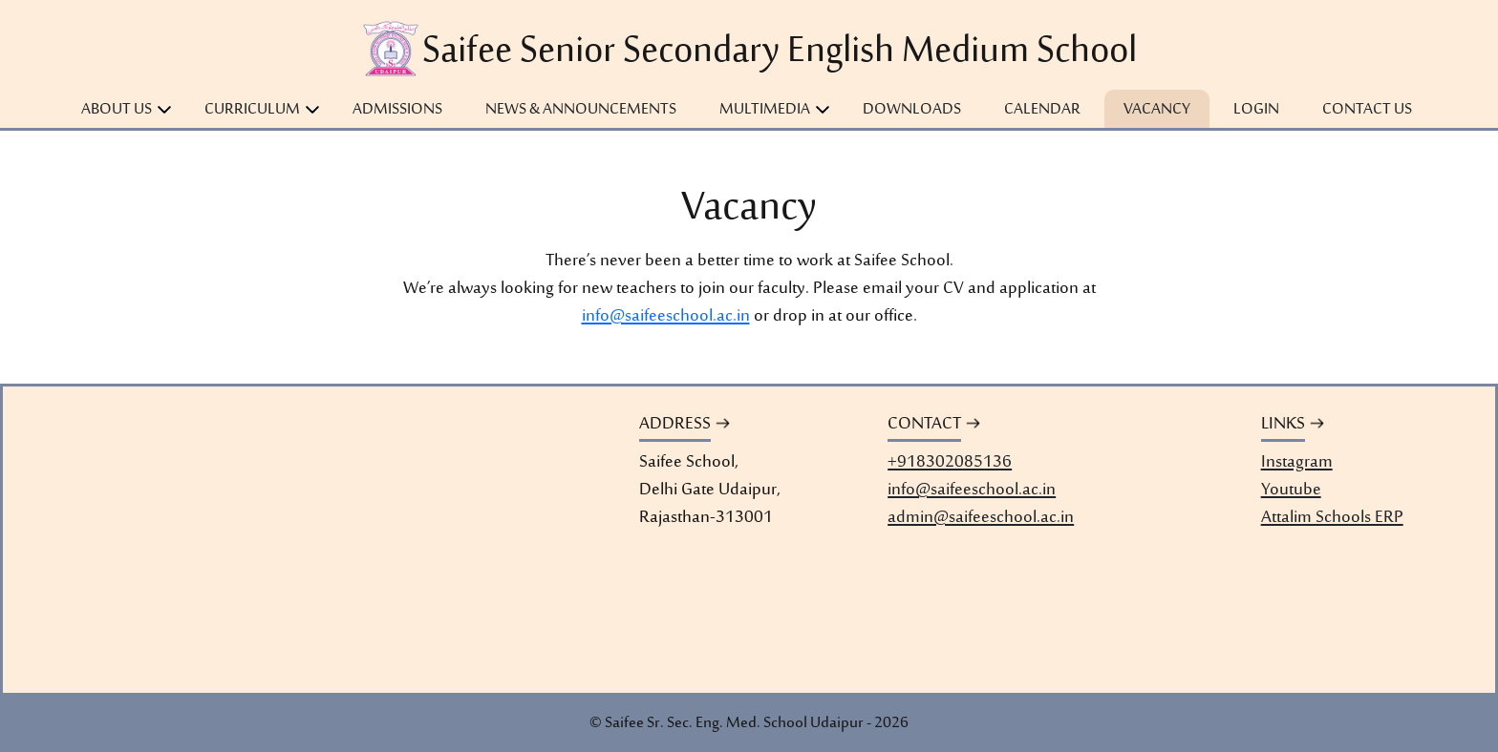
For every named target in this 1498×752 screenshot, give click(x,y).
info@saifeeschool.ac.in (666, 317)
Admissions (397, 109)
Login (1256, 109)
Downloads (912, 109)
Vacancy (1157, 109)
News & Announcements (580, 109)
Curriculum (252, 109)
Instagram (1297, 463)
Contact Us (1367, 109)
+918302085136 (950, 463)
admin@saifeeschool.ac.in (981, 519)
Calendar (1042, 109)
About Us (116, 109)
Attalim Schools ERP (1332, 519)
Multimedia (764, 109)
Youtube (1291, 491)
